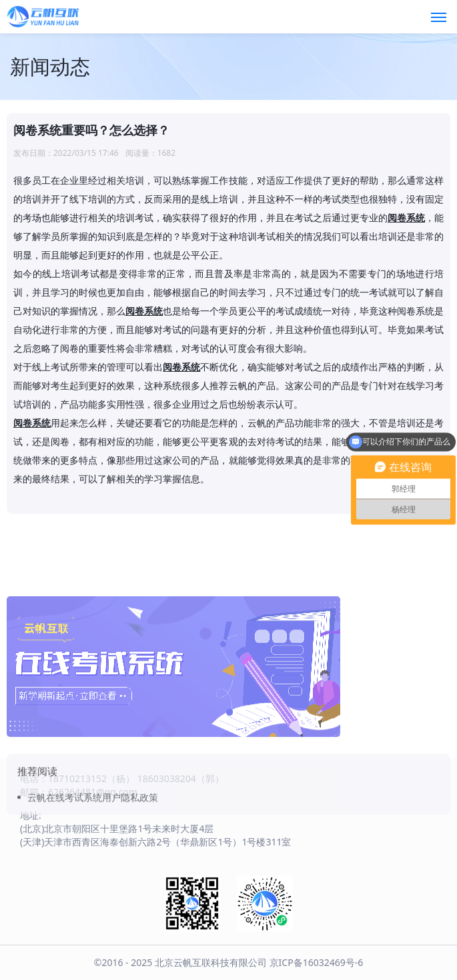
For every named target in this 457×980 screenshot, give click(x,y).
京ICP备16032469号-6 (317, 962)
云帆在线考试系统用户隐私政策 (92, 834)
